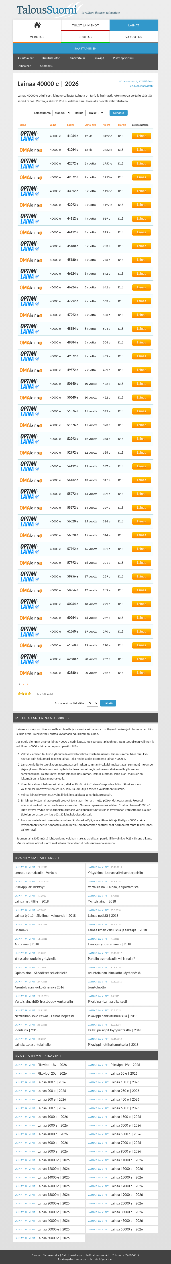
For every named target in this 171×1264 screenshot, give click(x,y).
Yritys (23, 124)
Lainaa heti (24, 66)
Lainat (133, 25)
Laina (53, 124)
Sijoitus (85, 37)
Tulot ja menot (85, 25)
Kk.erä (106, 124)
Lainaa (141, 136)
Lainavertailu (77, 58)
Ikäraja (79, 113)
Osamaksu (46, 66)
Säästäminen (85, 48)
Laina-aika (90, 124)
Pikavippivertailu (123, 58)
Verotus (37, 37)
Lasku (70, 124)
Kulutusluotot (51, 58)
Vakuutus (133, 37)
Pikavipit (99, 58)
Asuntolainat (26, 58)
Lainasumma (42, 113)
